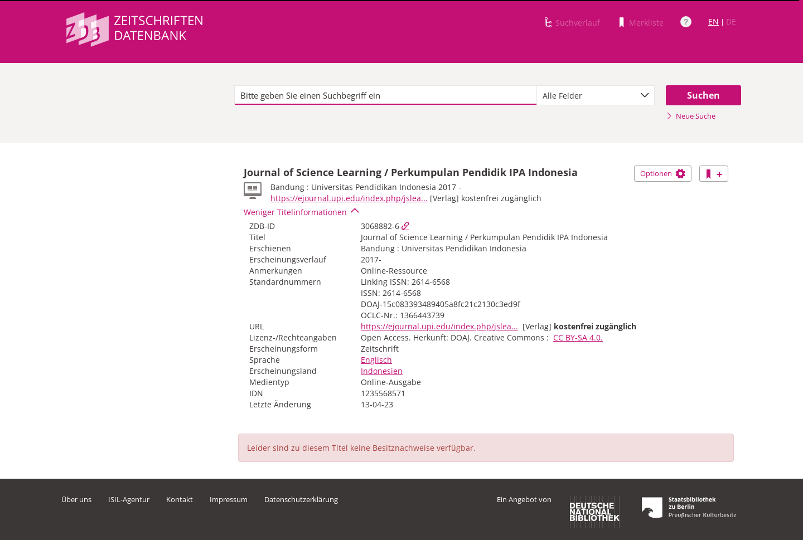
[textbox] (385, 95)
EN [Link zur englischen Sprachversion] (713, 21)
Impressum (229, 499)
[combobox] (595, 95)
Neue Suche (690, 116)
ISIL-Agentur (128, 499)
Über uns (76, 499)
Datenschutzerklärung (301, 499)
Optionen (662, 173)
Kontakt (179, 499)
